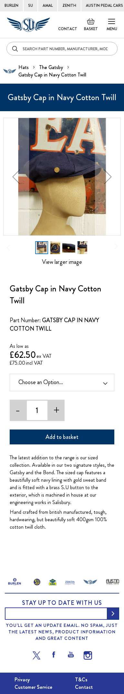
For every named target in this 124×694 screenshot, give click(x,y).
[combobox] (62, 48)
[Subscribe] (113, 613)
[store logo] (28, 24)
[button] (16, 177)
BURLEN (11, 5)
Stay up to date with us (62, 603)
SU (30, 5)
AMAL (48, 5)
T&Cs (81, 679)
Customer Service (33, 687)
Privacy (22, 679)
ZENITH (69, 5)
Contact (67, 29)
